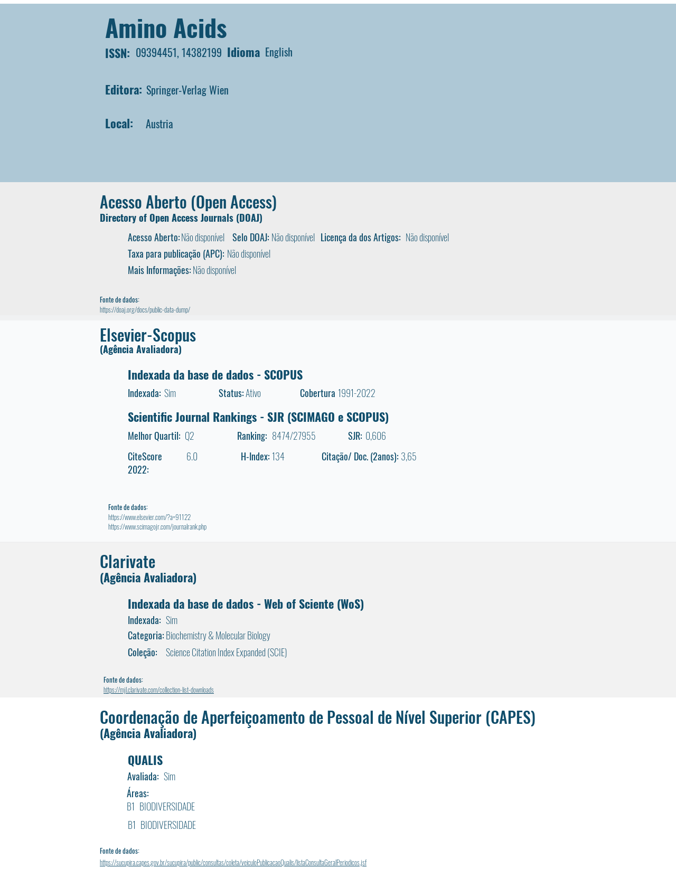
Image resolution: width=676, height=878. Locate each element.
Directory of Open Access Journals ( (169, 217)
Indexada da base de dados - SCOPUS (215, 374)
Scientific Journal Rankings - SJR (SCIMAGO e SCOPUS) (258, 416)
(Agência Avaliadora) (141, 349)
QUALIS (145, 759)
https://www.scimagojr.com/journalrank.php (157, 526)
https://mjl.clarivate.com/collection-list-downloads (159, 689)
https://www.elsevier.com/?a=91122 (149, 517)
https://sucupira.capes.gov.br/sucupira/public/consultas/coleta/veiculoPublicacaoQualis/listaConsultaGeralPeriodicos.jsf (233, 862)
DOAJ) (250, 217)
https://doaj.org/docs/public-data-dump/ (145, 309)
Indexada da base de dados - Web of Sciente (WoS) (246, 603)
